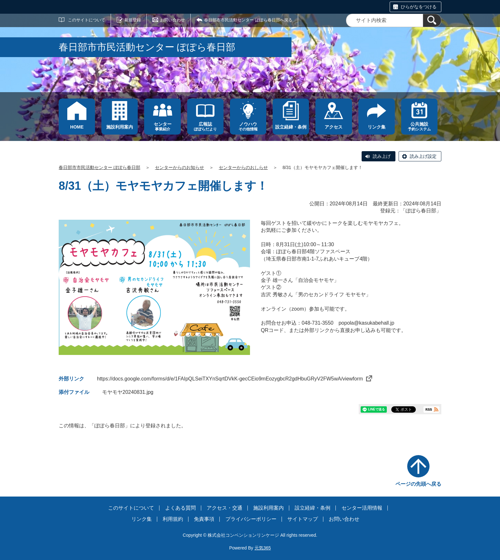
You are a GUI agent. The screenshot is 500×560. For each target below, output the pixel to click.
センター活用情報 (362, 508)
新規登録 (132, 20)
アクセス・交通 (224, 508)
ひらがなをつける (419, 6)
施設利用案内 (268, 508)
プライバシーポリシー (250, 519)
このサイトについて (86, 20)
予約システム (419, 126)
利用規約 (173, 519)
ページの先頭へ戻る (418, 484)
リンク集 (141, 519)
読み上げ (382, 156)
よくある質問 (180, 508)
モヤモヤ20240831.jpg (127, 392)
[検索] (432, 20)
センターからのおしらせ (243, 167)
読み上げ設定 (423, 156)
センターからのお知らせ (179, 167)
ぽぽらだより (205, 126)
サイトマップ (302, 519)
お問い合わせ (172, 20)
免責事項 (204, 519)
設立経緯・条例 (312, 508)
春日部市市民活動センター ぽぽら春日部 (99, 167)
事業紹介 (162, 126)
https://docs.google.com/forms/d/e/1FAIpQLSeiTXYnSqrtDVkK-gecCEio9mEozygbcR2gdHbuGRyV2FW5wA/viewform (234, 378)
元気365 (262, 547)
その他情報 (248, 126)
